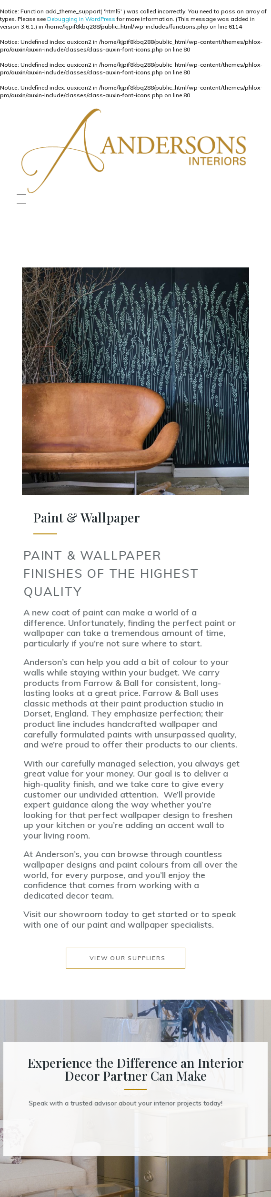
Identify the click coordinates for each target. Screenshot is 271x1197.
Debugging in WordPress (81, 18)
